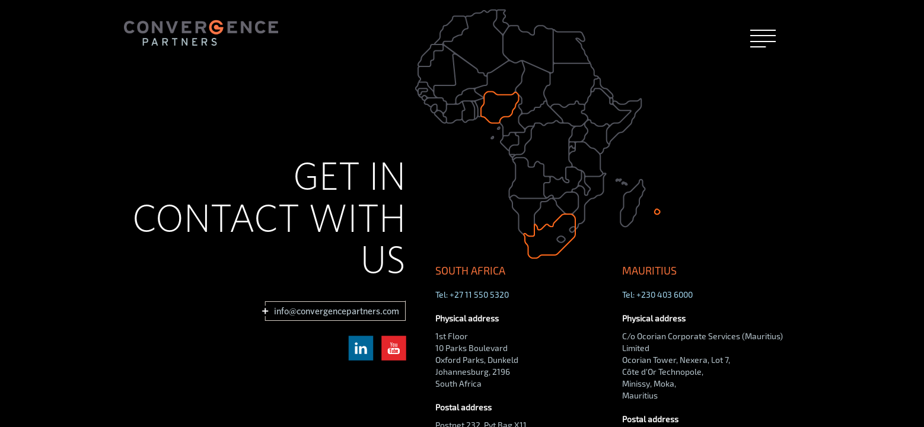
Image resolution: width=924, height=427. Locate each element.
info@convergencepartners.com (336, 311)
